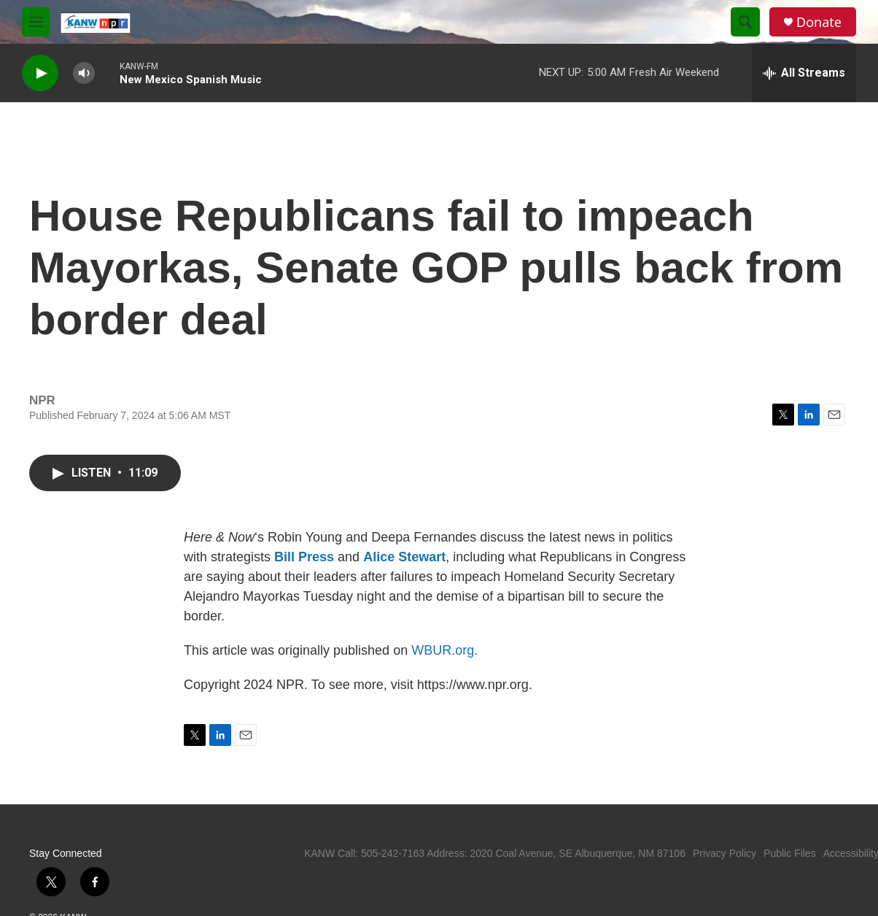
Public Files (790, 853)
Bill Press (304, 557)
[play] (40, 73)
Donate (819, 22)
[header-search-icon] (745, 21)
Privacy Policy (724, 853)
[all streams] (804, 73)
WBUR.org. (444, 650)
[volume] (83, 73)
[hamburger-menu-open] (36, 21)
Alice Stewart (404, 557)
